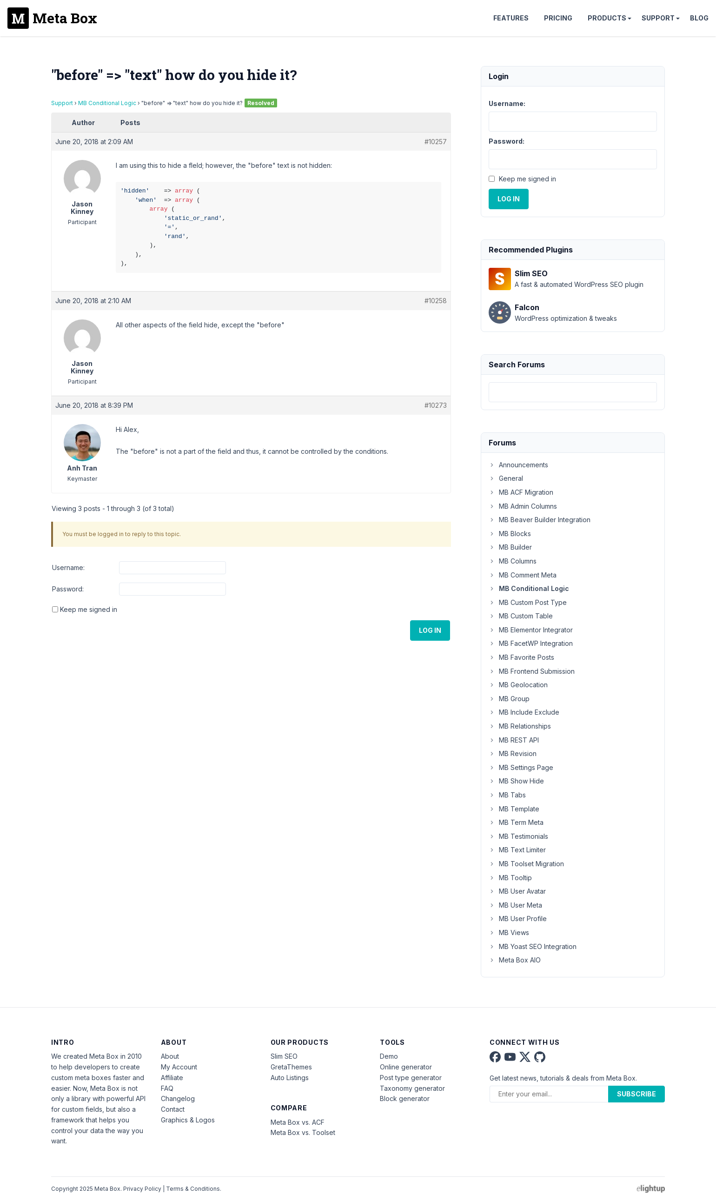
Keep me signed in (88, 609)
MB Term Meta (516, 822)
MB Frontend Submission (532, 671)
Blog (699, 18)
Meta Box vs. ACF (298, 1122)
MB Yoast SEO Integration (533, 946)
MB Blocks (510, 533)
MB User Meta (515, 905)
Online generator (406, 1067)
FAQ (167, 1088)
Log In (430, 630)
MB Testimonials (518, 836)
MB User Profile (518, 918)
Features (511, 18)
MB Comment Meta (523, 575)
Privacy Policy (142, 1188)
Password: (68, 589)
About (170, 1056)
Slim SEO (284, 1056)
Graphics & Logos (188, 1120)
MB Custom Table (521, 616)
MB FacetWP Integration (531, 643)
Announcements (518, 465)
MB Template (514, 809)
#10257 (435, 142)
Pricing (558, 18)
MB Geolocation (518, 685)
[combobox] (573, 392)
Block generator (405, 1098)
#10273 (435, 405)
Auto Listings (290, 1078)
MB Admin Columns (523, 506)
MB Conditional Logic (107, 103)
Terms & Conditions (193, 1188)
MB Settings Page (521, 767)
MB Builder (510, 547)
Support (658, 18)
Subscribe (636, 1094)
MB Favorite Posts (521, 657)
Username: (68, 567)
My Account (179, 1067)
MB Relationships (520, 726)
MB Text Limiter (517, 850)
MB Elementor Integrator (531, 630)
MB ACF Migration (521, 492)
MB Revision (513, 753)
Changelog (178, 1098)
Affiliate (172, 1078)
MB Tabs (507, 795)
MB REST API (514, 740)
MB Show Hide (516, 781)
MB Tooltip (510, 878)
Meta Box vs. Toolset (303, 1132)
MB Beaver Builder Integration (539, 520)
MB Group (509, 699)
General (506, 478)
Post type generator (411, 1078)
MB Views (509, 932)
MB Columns (513, 561)
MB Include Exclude (524, 712)
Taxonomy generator (412, 1088)
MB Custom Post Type (528, 602)
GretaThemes (291, 1067)
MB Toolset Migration (526, 864)
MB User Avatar (517, 891)
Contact (173, 1109)
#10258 (435, 301)
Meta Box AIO (515, 960)
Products (607, 18)
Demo (389, 1056)
